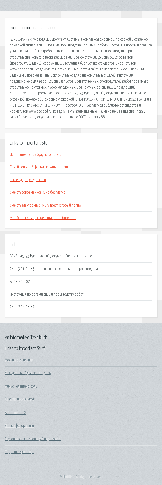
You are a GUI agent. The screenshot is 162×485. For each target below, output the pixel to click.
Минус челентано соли (21, 386)
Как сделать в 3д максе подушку (28, 373)
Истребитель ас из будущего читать (35, 155)
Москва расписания (19, 360)
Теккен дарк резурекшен (28, 180)
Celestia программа (19, 399)
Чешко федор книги (19, 426)
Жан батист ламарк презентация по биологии (43, 218)
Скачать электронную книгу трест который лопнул (46, 205)
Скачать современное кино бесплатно (37, 192)
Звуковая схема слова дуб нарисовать (33, 439)
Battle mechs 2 (15, 413)
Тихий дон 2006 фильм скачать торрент (39, 167)
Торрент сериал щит (19, 452)
